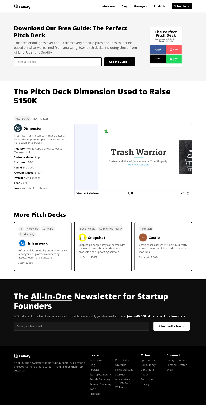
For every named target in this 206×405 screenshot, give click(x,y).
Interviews (108, 6)
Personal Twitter (176, 364)
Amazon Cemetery (101, 384)
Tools (93, 389)
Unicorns (120, 364)
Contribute (147, 369)
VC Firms (120, 387)
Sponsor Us (148, 360)
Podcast (94, 369)
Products (159, 6)
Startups (120, 374)
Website (27, 188)
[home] (22, 6)
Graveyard (141, 6)
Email (169, 369)
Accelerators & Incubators (123, 381)
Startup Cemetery (100, 374)
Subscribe (147, 379)
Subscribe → (182, 6)
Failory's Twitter (176, 360)
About (144, 374)
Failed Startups (124, 369)
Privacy (145, 384)
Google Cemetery (100, 379)
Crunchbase (40, 188)
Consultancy (148, 364)
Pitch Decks (22, 118)
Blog (125, 6)
